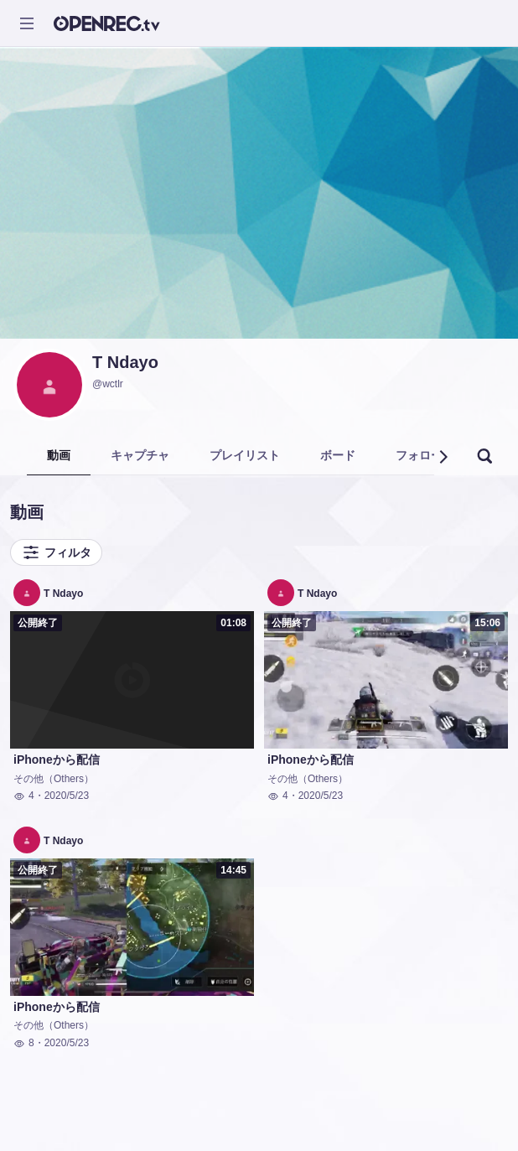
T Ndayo (125, 362)
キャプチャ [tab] (140, 455)
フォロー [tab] (419, 455)
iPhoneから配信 (56, 759)
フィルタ (56, 552)
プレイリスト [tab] (245, 455)
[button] (442, 457)
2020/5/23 (66, 795)
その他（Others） (53, 779)
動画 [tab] (58, 455)
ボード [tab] (337, 455)
